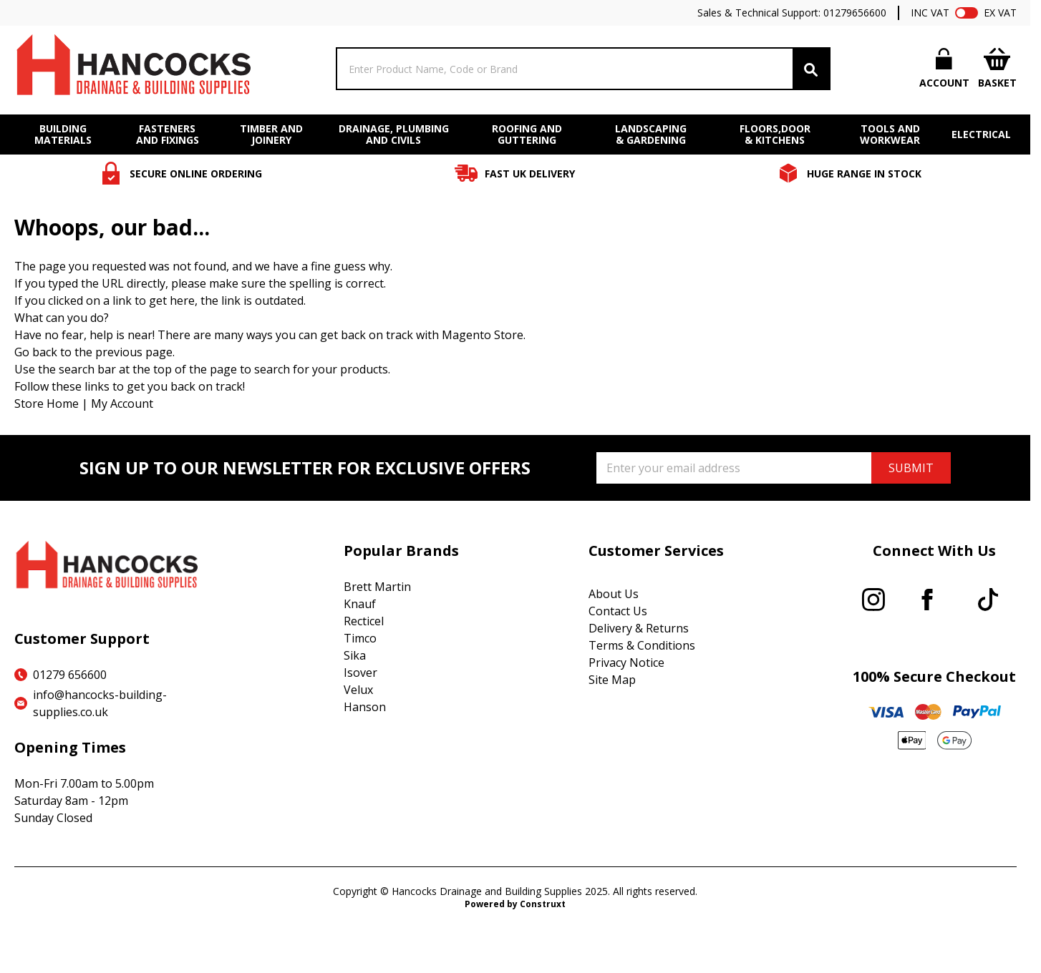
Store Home (46, 403)
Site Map (612, 680)
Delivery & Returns (639, 628)
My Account (122, 403)
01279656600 (854, 12)
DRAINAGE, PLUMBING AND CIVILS (394, 134)
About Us (614, 594)
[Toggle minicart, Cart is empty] (997, 69)
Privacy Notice (626, 662)
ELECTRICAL (981, 134)
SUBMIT (911, 468)
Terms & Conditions (642, 645)
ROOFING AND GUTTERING (527, 134)
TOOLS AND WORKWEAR (890, 134)
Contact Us (618, 611)
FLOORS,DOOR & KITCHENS (775, 134)
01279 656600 (70, 675)
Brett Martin (377, 587)
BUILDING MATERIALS (63, 134)
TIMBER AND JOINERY (271, 134)
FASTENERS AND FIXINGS (167, 134)
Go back (35, 352)
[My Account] (944, 68)
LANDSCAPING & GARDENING (651, 134)
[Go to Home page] (132, 68)
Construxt (543, 904)
